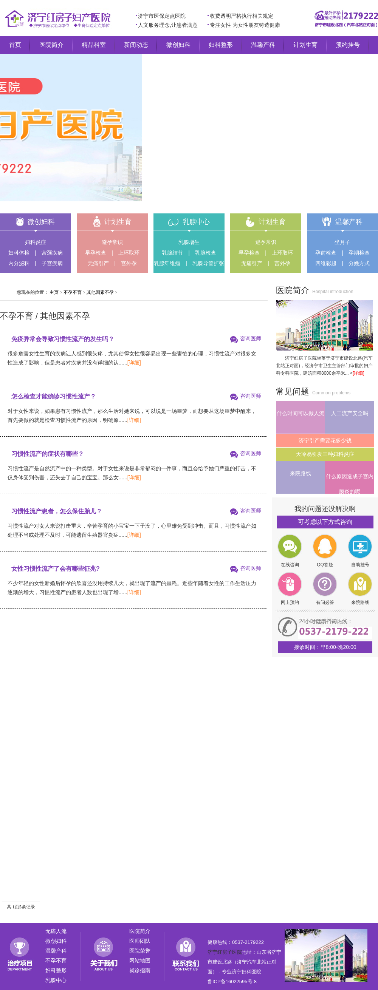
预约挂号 (348, 45)
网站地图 (139, 961)
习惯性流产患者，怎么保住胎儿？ (56, 511)
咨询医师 (250, 338)
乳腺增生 (189, 242)
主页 (54, 292)
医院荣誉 (139, 951)
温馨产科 (263, 45)
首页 (15, 45)
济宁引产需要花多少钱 (325, 440)
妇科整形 (221, 45)
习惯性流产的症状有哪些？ (47, 454)
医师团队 (139, 941)
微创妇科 (178, 45)
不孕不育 (73, 292)
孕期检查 (359, 253)
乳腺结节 (172, 253)
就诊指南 (139, 970)
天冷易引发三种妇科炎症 (325, 454)
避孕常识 (112, 242)
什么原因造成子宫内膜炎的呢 (349, 483)
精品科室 (94, 45)
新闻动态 (136, 45)
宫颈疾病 (52, 253)
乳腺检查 (205, 253)
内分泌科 (18, 263)
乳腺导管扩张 (208, 263)
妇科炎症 (35, 242)
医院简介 (51, 45)
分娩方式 (359, 263)
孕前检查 (325, 253)
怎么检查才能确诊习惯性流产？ (53, 396)
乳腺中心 (196, 221)
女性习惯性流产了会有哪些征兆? (55, 568)
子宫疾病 (52, 263)
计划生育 (305, 45)
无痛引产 (98, 263)
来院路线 (300, 473)
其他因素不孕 (100, 292)
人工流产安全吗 (349, 413)
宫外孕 (129, 263)
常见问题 (292, 391)
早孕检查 (95, 253)
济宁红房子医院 (225, 952)
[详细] (134, 363)
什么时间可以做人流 (300, 413)
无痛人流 (56, 931)
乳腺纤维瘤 (167, 263)
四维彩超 (325, 263)
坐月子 (342, 242)
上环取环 (128, 253)
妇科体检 (18, 253)
